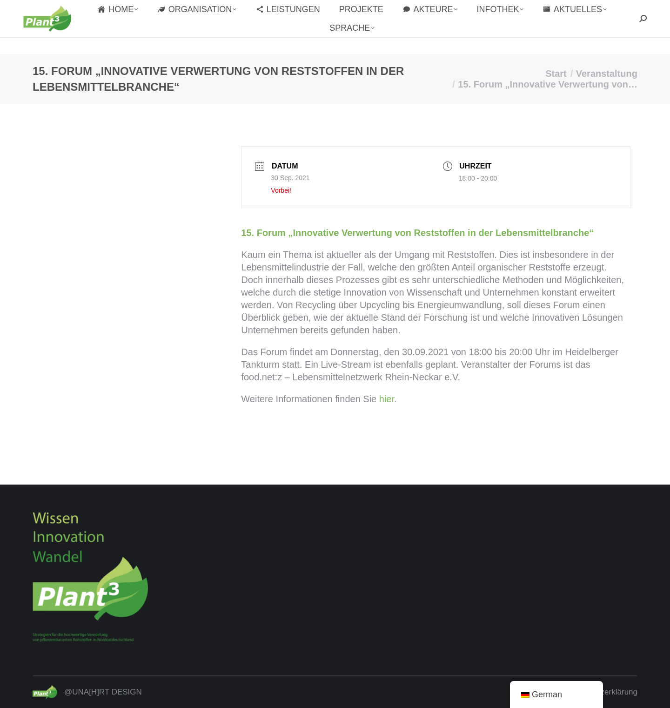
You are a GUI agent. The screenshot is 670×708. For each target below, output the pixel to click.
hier (386, 399)
